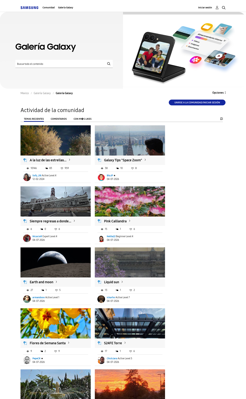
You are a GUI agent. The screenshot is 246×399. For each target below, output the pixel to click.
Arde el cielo (39, 335)
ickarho (176, 232)
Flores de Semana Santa (48, 276)
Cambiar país (154, 391)
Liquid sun (176, 217)
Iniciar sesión (205, 7)
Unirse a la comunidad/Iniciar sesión (197, 102)
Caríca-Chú (38, 350)
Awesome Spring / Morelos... (190, 276)
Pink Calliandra (41, 217)
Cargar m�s (32, 371)
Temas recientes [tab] (34, 118)
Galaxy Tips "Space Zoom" (119, 158)
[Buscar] (64, 64)
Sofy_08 (37, 173)
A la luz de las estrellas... (48, 158)
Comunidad (49, 7)
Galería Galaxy (65, 7)
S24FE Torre (109, 276)
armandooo (108, 232)
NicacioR (177, 173)
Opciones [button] (218, 92)
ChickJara (107, 291)
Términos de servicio (81, 392)
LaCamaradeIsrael (181, 291)
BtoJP (105, 173)
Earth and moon (111, 217)
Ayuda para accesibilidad (41, 392)
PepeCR (37, 291)
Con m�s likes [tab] (83, 118)
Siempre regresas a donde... (190, 158)
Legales (131, 392)
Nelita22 (37, 232)
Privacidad (110, 392)
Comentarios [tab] (59, 118)
